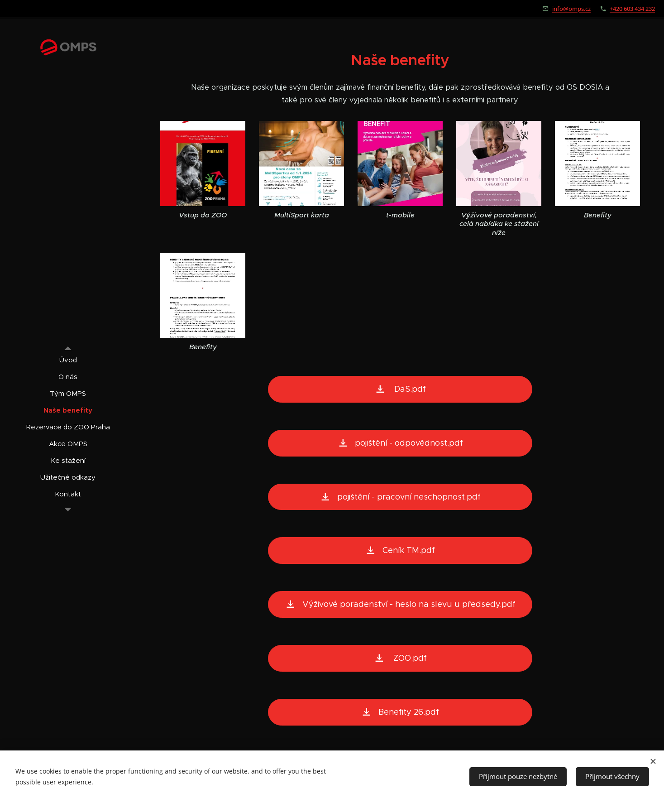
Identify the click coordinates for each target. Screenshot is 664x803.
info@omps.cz (571, 9)
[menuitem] (68, 360)
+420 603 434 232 (632, 9)
